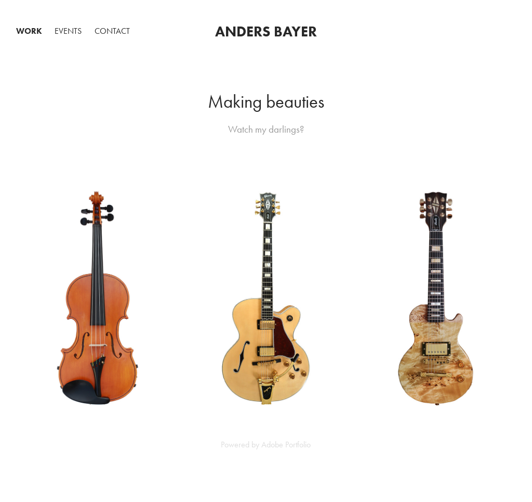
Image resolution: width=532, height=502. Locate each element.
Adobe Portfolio (286, 444)
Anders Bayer (266, 31)
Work (29, 31)
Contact (112, 31)
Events (68, 31)
